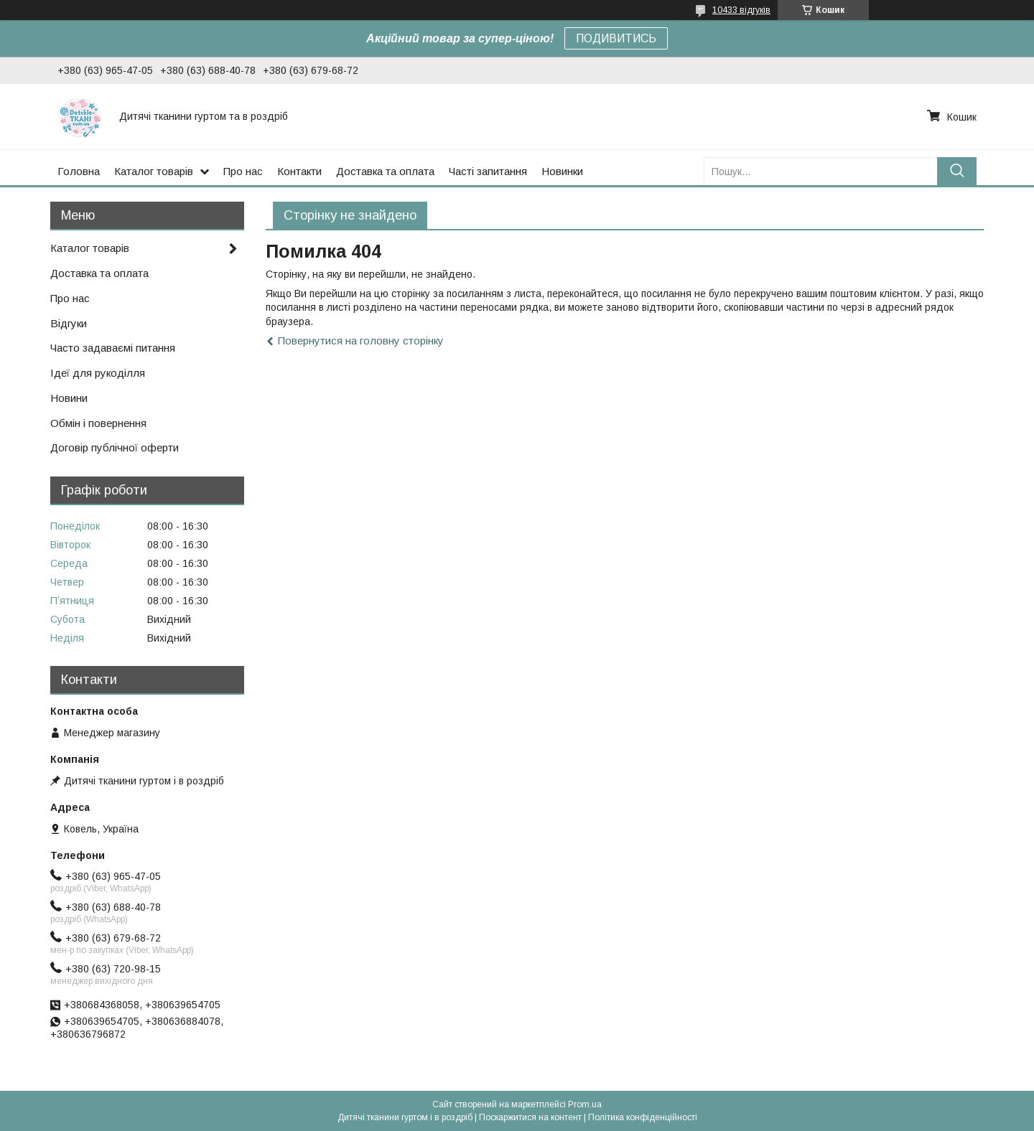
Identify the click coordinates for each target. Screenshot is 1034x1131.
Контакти (299, 171)
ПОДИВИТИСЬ (616, 38)
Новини (69, 398)
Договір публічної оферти (114, 447)
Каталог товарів (153, 171)
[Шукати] (957, 171)
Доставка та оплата (385, 171)
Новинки (562, 171)
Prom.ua (585, 1104)
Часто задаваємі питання (112, 348)
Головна (78, 171)
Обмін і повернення (98, 423)
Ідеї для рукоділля (97, 373)
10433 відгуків (741, 10)
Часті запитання (488, 171)
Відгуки (68, 323)
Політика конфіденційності (642, 1117)
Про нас (243, 171)
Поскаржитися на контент (530, 1117)
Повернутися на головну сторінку (361, 340)
